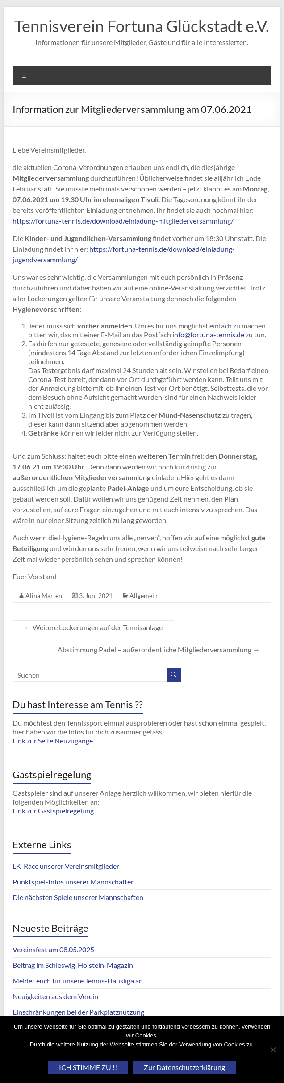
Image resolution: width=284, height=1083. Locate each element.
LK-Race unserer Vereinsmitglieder (66, 866)
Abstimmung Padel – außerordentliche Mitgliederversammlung (159, 649)
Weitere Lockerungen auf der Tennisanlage (93, 627)
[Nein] (272, 1049)
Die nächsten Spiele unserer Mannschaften (78, 897)
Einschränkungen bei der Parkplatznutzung (78, 1012)
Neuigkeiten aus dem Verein (55, 996)
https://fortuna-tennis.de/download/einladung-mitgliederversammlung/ (123, 220)
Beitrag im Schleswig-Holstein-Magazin (73, 965)
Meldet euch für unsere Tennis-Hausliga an (78, 980)
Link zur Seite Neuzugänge (53, 740)
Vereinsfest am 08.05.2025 (53, 949)
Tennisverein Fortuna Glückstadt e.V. (141, 26)
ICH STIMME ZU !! (88, 1067)
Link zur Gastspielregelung (53, 810)
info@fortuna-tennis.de (208, 334)
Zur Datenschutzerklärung (184, 1067)
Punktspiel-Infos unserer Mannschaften (74, 881)
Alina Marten (43, 595)
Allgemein (143, 595)
